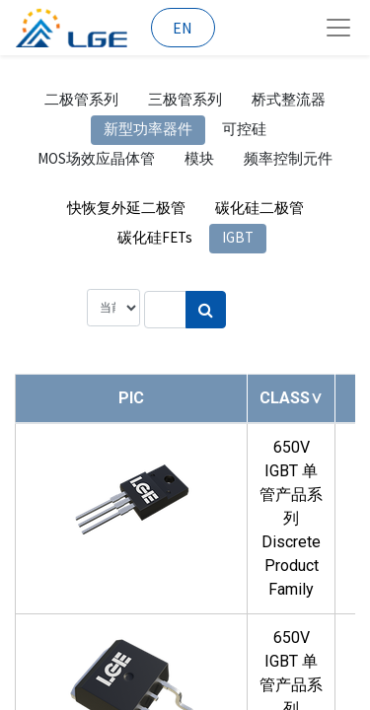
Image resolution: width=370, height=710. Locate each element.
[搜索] (205, 309)
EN (182, 27)
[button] (291, 398)
